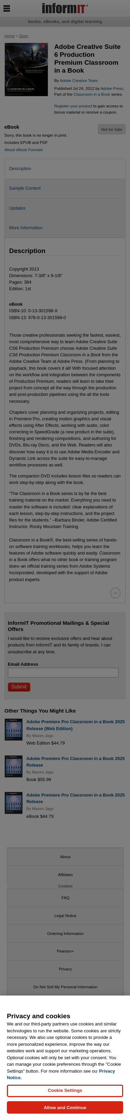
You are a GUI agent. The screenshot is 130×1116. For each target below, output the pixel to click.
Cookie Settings (65, 1094)
